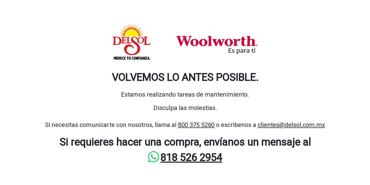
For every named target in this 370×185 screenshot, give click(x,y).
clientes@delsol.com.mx (291, 124)
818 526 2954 (191, 158)
